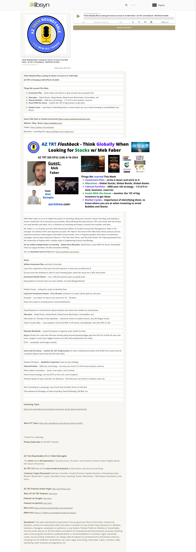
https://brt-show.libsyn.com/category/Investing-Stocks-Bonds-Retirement (107, 369)
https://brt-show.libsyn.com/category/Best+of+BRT (113, 383)
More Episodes (124, 27)
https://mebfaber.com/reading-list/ (112, 91)
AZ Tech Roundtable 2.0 (30, 65)
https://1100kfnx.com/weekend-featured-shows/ (108, 472)
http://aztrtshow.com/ (113, 448)
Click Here (105, 453)
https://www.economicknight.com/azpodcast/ (106, 467)
